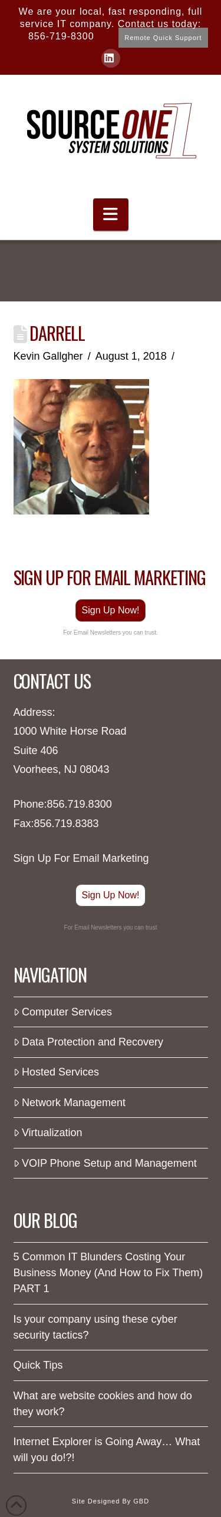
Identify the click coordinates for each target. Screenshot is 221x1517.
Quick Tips (38, 1365)
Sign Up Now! (111, 610)
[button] (110, 214)
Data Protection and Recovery (89, 1042)
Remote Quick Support (163, 37)
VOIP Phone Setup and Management (105, 1163)
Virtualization (48, 1132)
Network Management (70, 1102)
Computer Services (63, 1012)
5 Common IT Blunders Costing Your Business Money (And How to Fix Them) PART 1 (108, 1272)
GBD (141, 1501)
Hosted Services (56, 1072)
